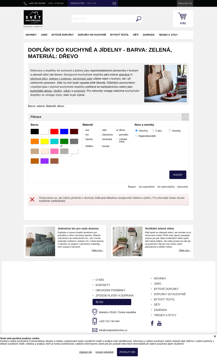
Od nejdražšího (147, 186)
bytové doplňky (63, 34)
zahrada (148, 34)
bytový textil (119, 34)
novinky (31, 34)
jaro (44, 34)
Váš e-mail (91, 3)
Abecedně (182, 186)
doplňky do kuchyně (92, 34)
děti (136, 34)
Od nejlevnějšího (166, 186)
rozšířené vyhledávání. (52, 200)
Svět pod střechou (106, 197)
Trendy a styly (168, 35)
